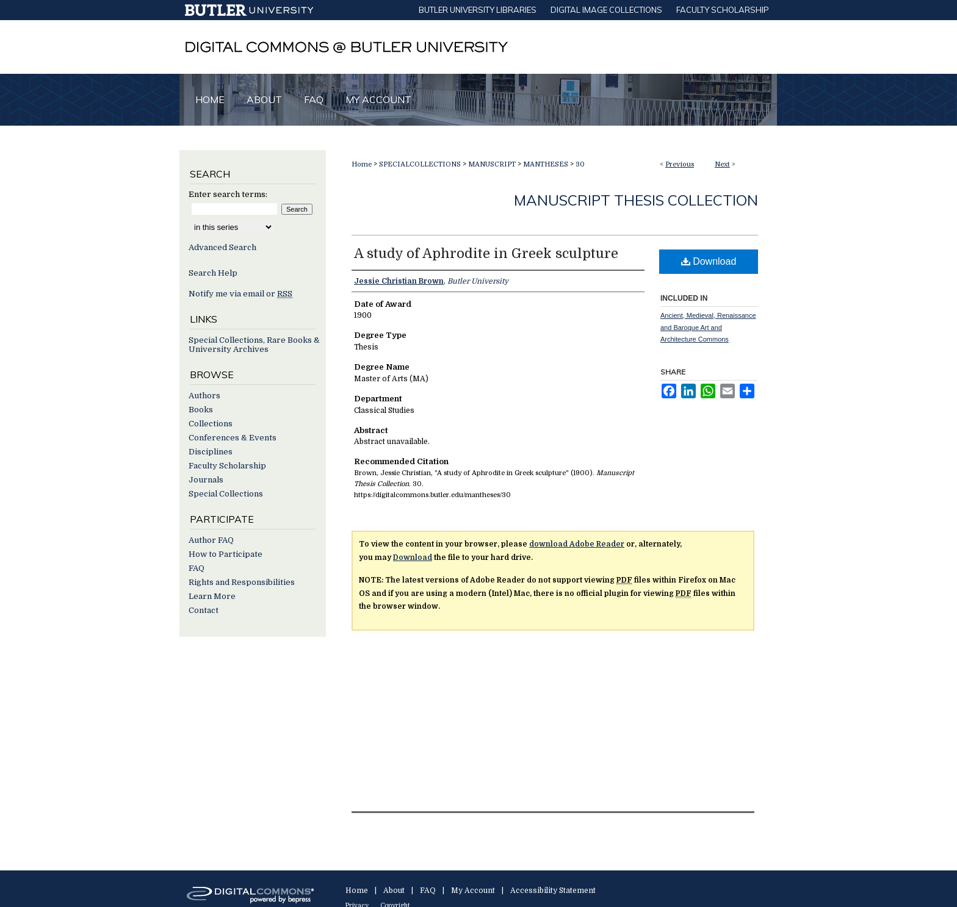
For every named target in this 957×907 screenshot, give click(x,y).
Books (201, 409)
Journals (206, 479)
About (394, 890)
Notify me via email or (240, 293)
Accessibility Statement (553, 890)
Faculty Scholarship (227, 465)
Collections (211, 423)
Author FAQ (211, 540)
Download (709, 261)
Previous (679, 164)
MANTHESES (545, 164)
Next (722, 164)
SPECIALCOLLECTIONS (420, 164)
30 (580, 164)
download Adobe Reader (576, 544)
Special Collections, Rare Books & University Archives (254, 344)
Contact (203, 610)
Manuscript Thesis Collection (636, 200)
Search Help (213, 273)
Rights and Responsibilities (242, 582)
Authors (204, 395)
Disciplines (211, 451)
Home (362, 164)
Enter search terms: (228, 194)
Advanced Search (222, 247)
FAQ (196, 568)
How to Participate (225, 554)
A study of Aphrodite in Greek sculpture (486, 253)
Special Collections (226, 493)
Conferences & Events (232, 437)
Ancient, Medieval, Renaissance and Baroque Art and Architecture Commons (708, 327)
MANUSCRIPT (492, 164)
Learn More (212, 596)
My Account (473, 890)
